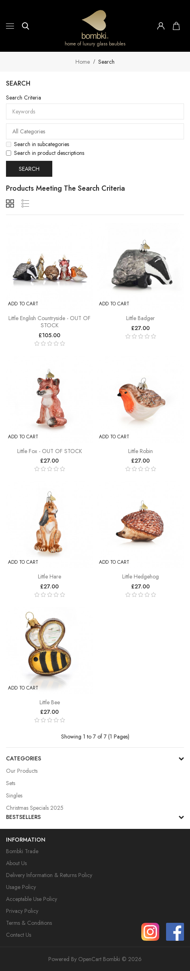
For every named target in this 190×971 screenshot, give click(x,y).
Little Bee (50, 702)
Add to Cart (23, 303)
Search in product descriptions (45, 153)
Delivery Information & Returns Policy (49, 875)
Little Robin (140, 451)
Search (106, 62)
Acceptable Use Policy (31, 899)
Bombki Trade (22, 851)
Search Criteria (23, 98)
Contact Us (18, 935)
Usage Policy (21, 887)
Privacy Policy (22, 911)
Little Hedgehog (140, 576)
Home (82, 62)
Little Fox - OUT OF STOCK (49, 451)
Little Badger (140, 318)
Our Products (22, 771)
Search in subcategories (37, 144)
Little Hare (49, 576)
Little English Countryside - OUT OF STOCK (49, 321)
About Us (16, 863)
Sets (10, 783)
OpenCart (89, 959)
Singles (14, 795)
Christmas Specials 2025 (34, 808)
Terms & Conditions (29, 923)
